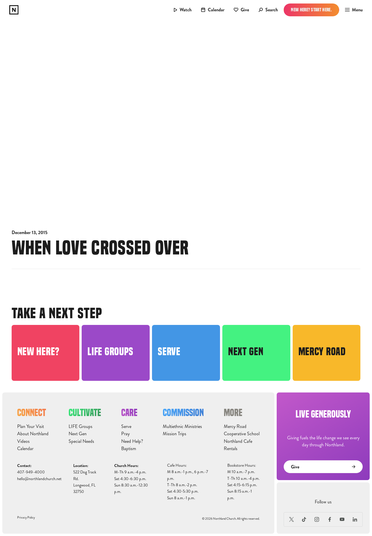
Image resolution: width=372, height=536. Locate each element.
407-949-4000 (31, 472)
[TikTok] (304, 519)
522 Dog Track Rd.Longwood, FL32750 (84, 481)
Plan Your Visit (30, 426)
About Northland (33, 434)
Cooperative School (242, 434)
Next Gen (78, 434)
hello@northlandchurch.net (39, 479)
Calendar (25, 448)
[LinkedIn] (354, 519)
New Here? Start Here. (311, 10)
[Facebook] (329, 519)
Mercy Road (235, 426)
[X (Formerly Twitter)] (291, 519)
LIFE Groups (80, 426)
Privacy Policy (26, 517)
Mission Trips (174, 434)
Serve (126, 426)
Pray (125, 434)
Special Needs (81, 441)
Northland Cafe (238, 441)
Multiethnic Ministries (182, 426)
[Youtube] (342, 519)
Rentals (230, 448)
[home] (14, 10)
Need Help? (132, 441)
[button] (352, 10)
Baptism (128, 448)
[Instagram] (316, 519)
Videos (23, 441)
